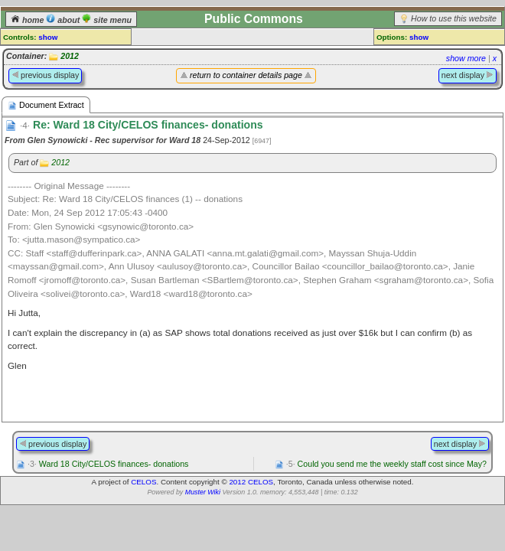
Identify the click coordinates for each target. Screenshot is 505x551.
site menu (107, 19)
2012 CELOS (251, 482)
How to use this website (454, 18)
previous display (45, 75)
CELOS (143, 482)
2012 (69, 55)
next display (467, 75)
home (28, 19)
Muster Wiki (202, 492)
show (47, 37)
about (64, 19)
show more (466, 58)
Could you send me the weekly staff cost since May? (386, 463)
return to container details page (246, 75)
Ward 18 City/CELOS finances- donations (108, 463)
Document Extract (46, 105)
